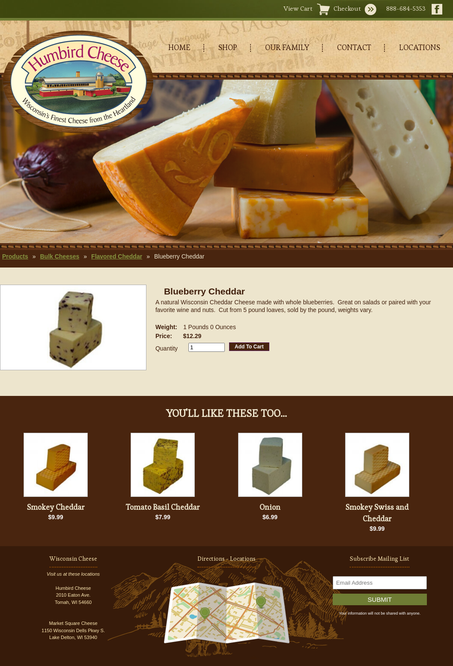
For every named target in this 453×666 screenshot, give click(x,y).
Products (15, 256)
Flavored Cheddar (116, 256)
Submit (380, 599)
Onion (269, 507)
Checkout (347, 8)
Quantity (166, 348)
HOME (179, 47)
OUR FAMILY (287, 47)
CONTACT (354, 47)
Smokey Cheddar (56, 507)
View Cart (298, 8)
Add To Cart (249, 347)
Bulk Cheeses (59, 256)
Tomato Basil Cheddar (163, 507)
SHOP (227, 47)
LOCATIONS (419, 47)
